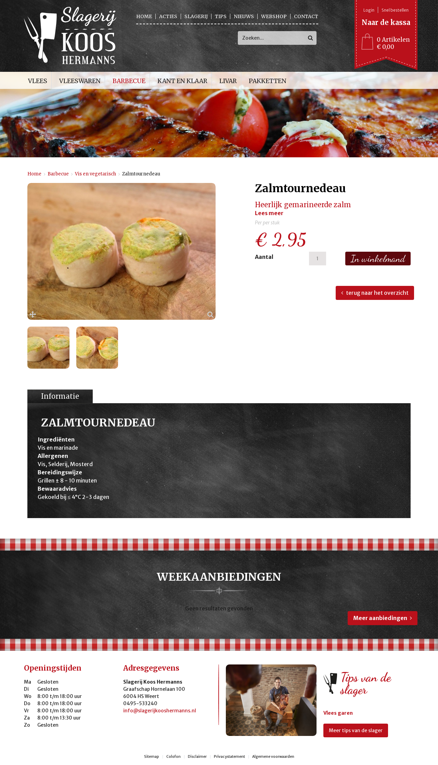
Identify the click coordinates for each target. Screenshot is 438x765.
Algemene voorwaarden (273, 757)
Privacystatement (229, 757)
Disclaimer (197, 757)
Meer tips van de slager (356, 730)
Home (34, 174)
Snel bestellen (395, 10)
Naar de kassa (386, 22)
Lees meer (269, 213)
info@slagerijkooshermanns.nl (159, 711)
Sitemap (151, 757)
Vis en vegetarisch (95, 174)
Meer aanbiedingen (380, 618)
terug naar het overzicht (377, 292)
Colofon (173, 757)
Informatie (60, 396)
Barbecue (58, 174)
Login (368, 10)
